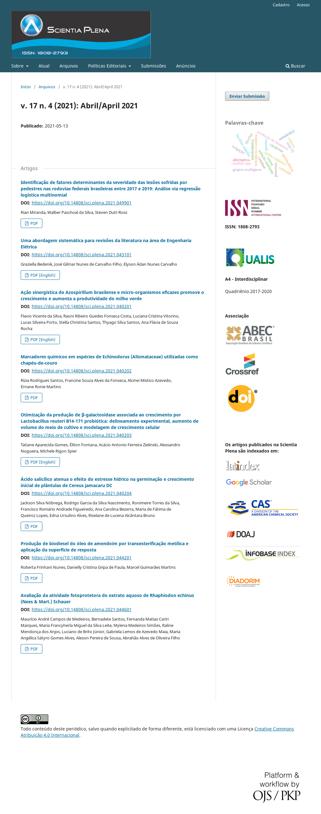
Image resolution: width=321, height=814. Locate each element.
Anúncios (186, 66)
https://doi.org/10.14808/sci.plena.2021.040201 (82, 306)
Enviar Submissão (247, 96)
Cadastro (281, 5)
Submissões (153, 66)
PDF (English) (42, 275)
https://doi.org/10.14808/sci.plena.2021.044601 (82, 609)
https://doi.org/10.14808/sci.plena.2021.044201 (82, 558)
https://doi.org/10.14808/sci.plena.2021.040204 (82, 493)
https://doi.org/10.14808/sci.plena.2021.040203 (82, 435)
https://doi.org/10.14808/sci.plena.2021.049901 (82, 203)
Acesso (303, 5)
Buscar (295, 66)
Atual (44, 66)
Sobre (18, 66)
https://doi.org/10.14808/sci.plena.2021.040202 (82, 371)
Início (26, 87)
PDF (33, 223)
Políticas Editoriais (108, 66)
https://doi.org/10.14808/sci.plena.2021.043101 (82, 255)
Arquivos (69, 66)
